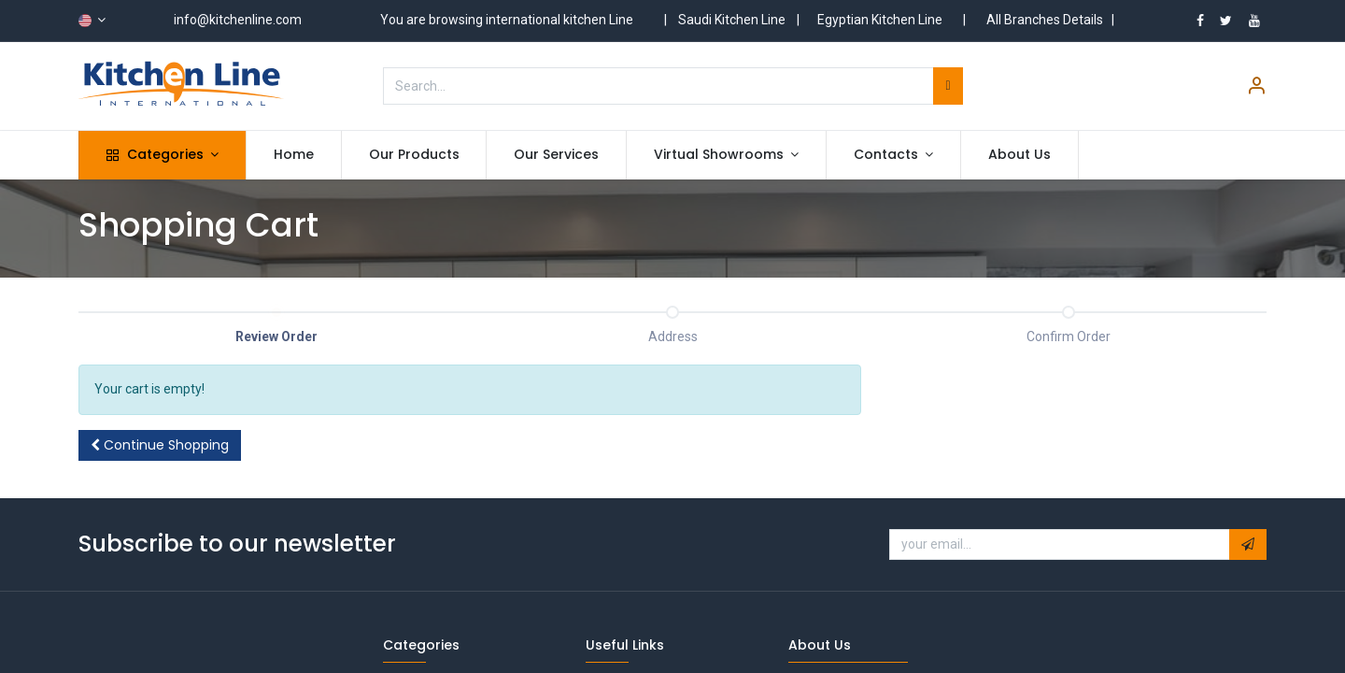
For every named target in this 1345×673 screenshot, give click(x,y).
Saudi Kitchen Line (732, 19)
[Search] (947, 86)
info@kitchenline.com (238, 19)
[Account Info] (1256, 87)
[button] (159, 446)
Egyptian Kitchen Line (879, 19)
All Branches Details (1044, 19)
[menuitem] (294, 155)
